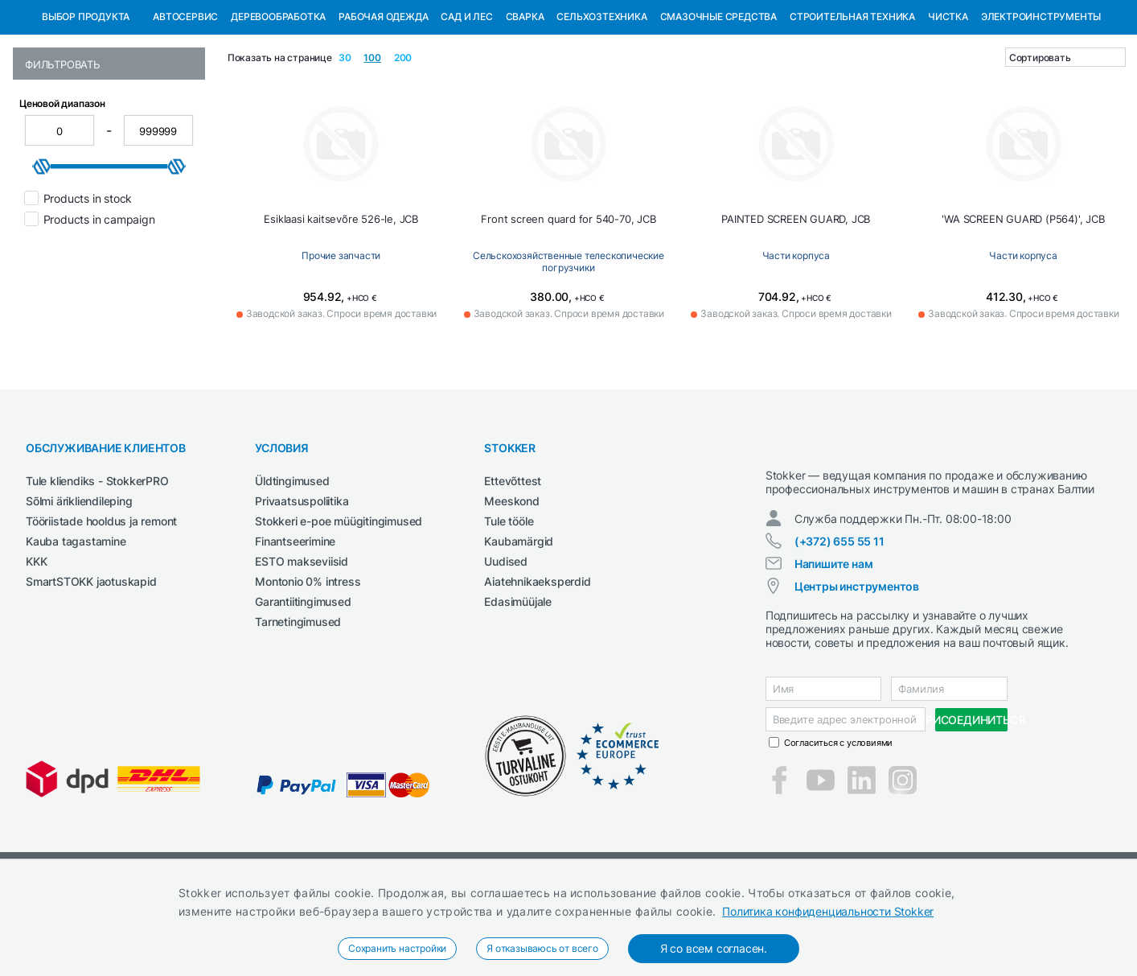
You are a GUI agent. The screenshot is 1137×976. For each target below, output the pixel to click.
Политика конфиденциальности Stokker (828, 911)
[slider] (42, 249)
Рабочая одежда (383, 99)
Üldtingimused (292, 563)
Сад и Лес (466, 99)
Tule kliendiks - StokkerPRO (97, 563)
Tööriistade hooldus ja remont (101, 604)
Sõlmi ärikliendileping (79, 584)
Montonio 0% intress (307, 664)
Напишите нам (833, 661)
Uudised (505, 644)
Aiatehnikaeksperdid (537, 664)
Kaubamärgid (518, 624)
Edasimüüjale (518, 684)
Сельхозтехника (601, 99)
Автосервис (185, 99)
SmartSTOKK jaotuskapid (91, 664)
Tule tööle (508, 604)
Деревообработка (278, 99)
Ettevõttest (512, 563)
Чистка (948, 99)
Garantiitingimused (303, 684)
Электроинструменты (1041, 99)
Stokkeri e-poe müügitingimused (338, 604)
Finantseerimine (295, 624)
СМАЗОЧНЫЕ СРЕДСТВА (718, 99)
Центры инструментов (856, 683)
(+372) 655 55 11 (839, 638)
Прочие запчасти (341, 338)
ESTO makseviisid (301, 644)
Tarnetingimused (298, 704)
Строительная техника (852, 99)
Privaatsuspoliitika (301, 584)
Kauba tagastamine (76, 624)
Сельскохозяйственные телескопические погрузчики (568, 341)
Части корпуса (796, 338)
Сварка (525, 99)
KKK (36, 644)
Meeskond (511, 584)
